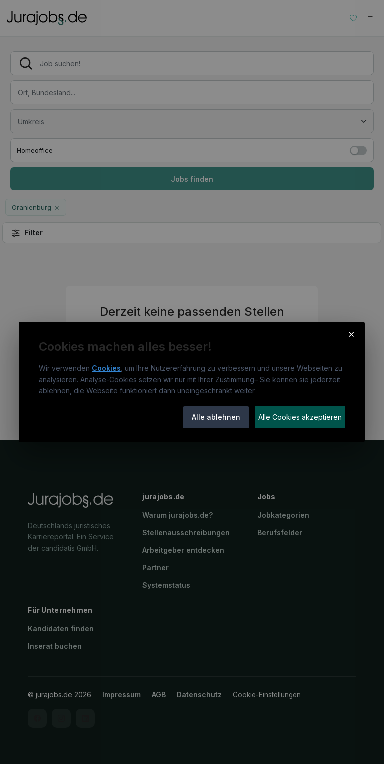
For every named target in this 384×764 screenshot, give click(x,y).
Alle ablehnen (216, 417)
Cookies (106, 368)
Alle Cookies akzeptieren (300, 417)
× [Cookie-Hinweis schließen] (351, 334)
